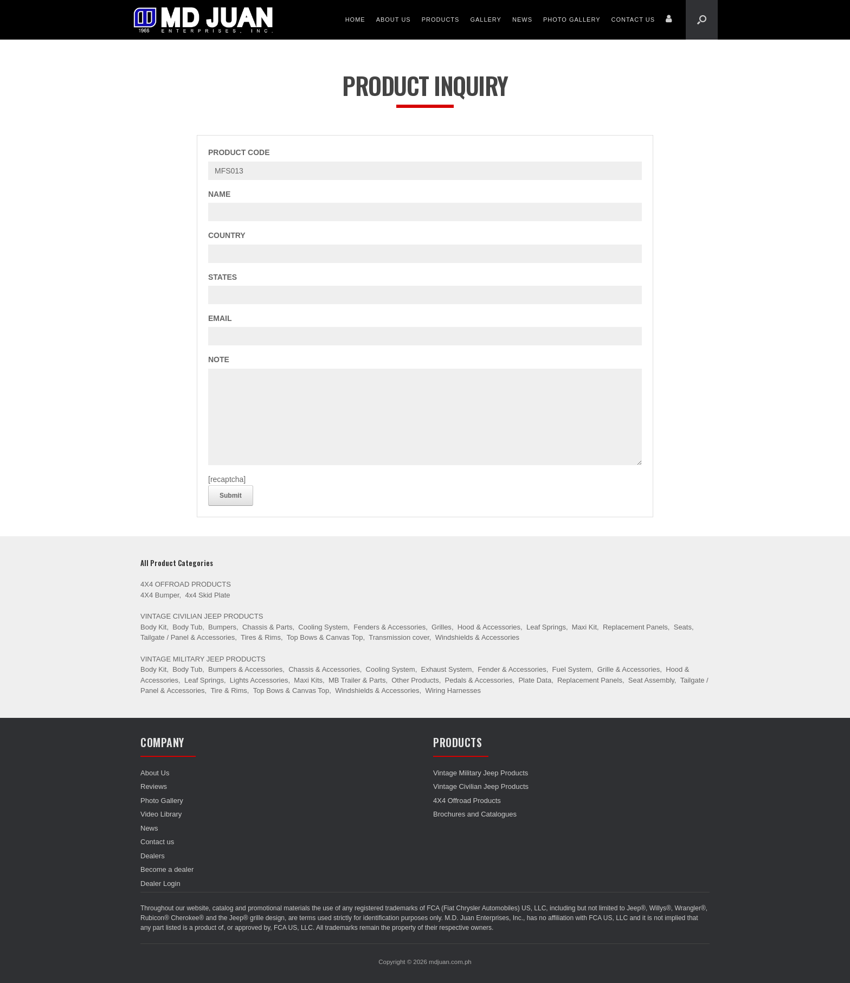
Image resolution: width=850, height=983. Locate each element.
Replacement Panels (635, 627)
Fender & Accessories (512, 669)
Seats (683, 627)
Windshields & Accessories (477, 637)
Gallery (485, 19)
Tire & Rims (228, 690)
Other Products (415, 680)
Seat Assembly (651, 680)
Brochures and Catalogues (475, 814)
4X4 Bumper (159, 595)
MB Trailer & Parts (357, 680)
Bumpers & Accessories (245, 669)
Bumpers (222, 627)
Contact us (633, 19)
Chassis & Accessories (324, 669)
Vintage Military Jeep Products (203, 659)
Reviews (153, 786)
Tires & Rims (261, 637)
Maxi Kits (308, 680)
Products (441, 19)
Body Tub (187, 627)
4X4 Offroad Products (185, 584)
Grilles (442, 627)
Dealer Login (160, 883)
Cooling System (322, 627)
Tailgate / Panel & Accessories (187, 637)
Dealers (152, 856)
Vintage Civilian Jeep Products (201, 616)
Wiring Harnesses (453, 690)
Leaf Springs (546, 627)
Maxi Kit (584, 627)
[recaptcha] (227, 479)
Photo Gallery (572, 19)
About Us (393, 19)
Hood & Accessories (489, 627)
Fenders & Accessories (389, 627)
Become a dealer (167, 869)
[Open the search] (702, 20)
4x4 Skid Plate (207, 595)
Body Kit (153, 627)
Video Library (161, 814)
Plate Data (534, 680)
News (522, 19)
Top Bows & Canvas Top (325, 637)
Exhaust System (446, 669)
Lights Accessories (259, 680)
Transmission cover (399, 637)
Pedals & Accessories (479, 680)
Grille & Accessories (628, 669)
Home (355, 19)
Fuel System (571, 669)
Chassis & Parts (267, 627)
